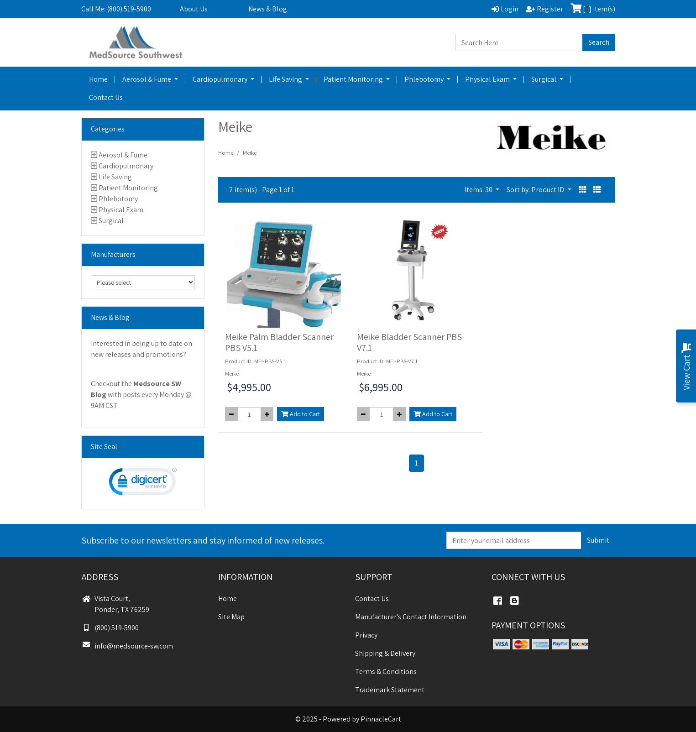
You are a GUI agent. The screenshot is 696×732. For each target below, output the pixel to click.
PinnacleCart (381, 719)
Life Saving (286, 79)
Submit (598, 540)
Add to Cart (300, 414)
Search (598, 42)
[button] (582, 190)
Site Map (231, 617)
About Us (194, 9)
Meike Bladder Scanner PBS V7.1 (409, 342)
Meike (249, 153)
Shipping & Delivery (385, 653)
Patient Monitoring (354, 79)
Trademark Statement (389, 690)
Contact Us (106, 97)
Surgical (544, 79)
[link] (143, 483)
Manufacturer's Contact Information (410, 617)
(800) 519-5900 (110, 628)
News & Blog (267, 9)
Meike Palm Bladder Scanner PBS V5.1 (279, 342)
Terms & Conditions (386, 671)
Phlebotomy (424, 79)
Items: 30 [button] (479, 189)
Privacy (366, 635)
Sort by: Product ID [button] (536, 189)
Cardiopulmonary (221, 79)
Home (98, 79)
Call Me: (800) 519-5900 (116, 9)
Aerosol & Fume (147, 79)
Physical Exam (488, 79)
